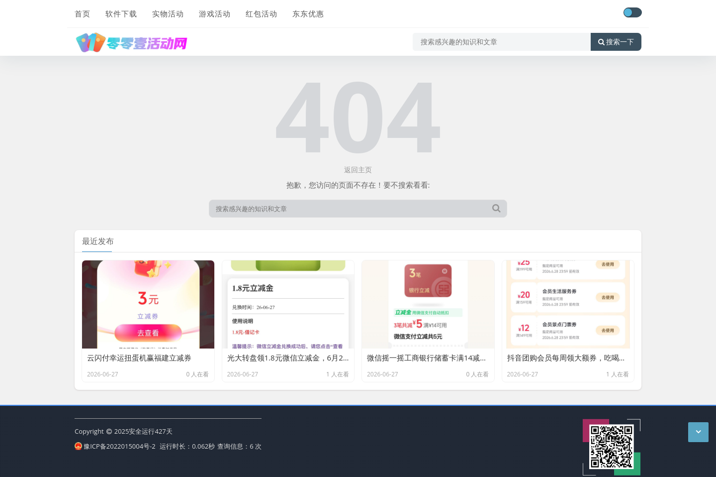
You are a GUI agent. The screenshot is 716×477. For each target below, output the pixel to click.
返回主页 (358, 169)
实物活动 (168, 13)
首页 (82, 13)
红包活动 (261, 13)
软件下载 (121, 13)
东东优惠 (308, 13)
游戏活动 (215, 13)
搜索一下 (616, 42)
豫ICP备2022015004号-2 (115, 446)
